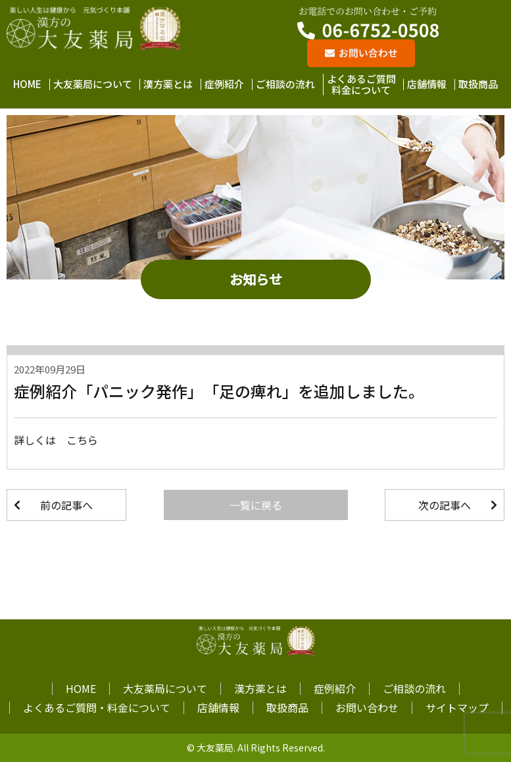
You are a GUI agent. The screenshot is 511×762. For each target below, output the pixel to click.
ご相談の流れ (285, 84)
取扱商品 (478, 84)
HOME (27, 84)
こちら (82, 440)
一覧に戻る (256, 505)
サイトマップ (457, 707)
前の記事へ (66, 505)
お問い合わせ (367, 707)
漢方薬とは (168, 84)
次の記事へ (444, 505)
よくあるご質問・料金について (96, 707)
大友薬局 (215, 747)
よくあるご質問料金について (361, 84)
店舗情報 (427, 84)
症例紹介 (224, 84)
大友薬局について (92, 84)
